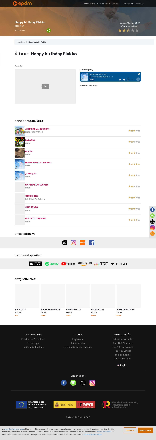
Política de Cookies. (104, 432)
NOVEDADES (89, 3)
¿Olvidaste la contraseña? (78, 346)
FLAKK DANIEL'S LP (50, 309)
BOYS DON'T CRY (126, 309)
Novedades (21, 42)
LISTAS (115, 3)
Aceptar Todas (145, 430)
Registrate (78, 339)
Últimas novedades (123, 339)
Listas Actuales (122, 358)
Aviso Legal (33, 343)
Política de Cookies (33, 346)
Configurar (130, 430)
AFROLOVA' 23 (73, 309)
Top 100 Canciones (122, 346)
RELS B (18, 26)
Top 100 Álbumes (122, 343)
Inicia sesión (128, 3)
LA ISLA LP (20, 309)
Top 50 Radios (123, 354)
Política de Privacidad (33, 339)
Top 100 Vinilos (122, 350)
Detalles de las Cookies (93, 434)
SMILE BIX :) (97, 309)
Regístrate (140, 3)
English (124, 365)
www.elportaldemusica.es (14, 429)
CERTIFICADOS (103, 3)
